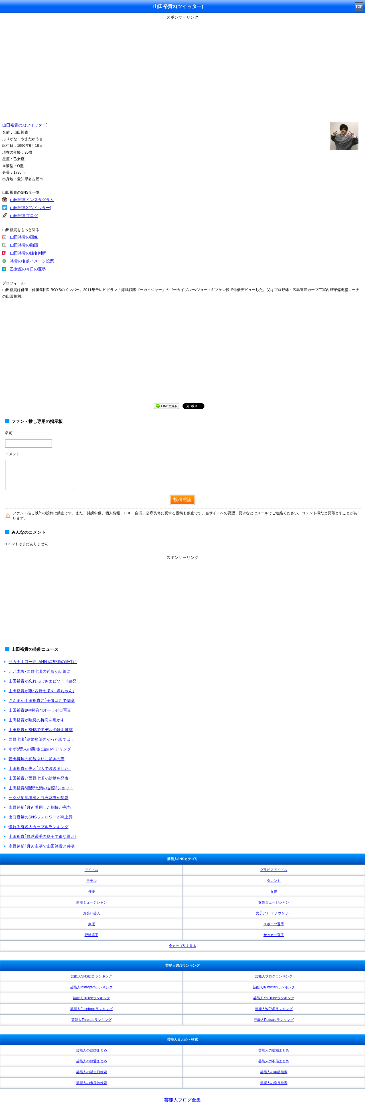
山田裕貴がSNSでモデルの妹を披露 (41, 729)
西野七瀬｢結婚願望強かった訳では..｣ (42, 739)
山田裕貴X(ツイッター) (30, 207)
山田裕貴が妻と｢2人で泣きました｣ (40, 768)
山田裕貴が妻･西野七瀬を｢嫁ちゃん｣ (41, 691)
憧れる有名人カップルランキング (38, 826)
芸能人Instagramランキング (91, 987)
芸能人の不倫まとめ (273, 1061)
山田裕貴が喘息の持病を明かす (36, 720)
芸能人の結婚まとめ (91, 1050)
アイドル (91, 870)
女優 (273, 892)
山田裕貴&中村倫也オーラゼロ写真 (40, 710)
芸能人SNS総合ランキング (91, 976)
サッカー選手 (273, 935)
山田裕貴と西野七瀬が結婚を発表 (38, 778)
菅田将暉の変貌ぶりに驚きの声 (36, 758)
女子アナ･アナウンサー (274, 913)
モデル (91, 881)
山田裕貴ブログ (24, 215)
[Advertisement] (182, 357)
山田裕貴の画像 (24, 237)
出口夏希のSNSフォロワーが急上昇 (41, 817)
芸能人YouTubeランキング (273, 998)
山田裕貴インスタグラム (32, 199)
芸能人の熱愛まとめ (91, 1061)
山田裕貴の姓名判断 (28, 253)
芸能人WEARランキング (274, 1009)
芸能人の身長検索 (273, 1083)
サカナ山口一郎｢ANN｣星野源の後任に (43, 661)
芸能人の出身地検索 (91, 1083)
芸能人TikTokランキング (91, 998)
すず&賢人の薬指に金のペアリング (40, 749)
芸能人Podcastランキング (273, 1020)
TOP (359, 7)
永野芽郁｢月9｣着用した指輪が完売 (40, 807)
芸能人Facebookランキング (91, 1009)
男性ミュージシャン (91, 902)
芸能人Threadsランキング (91, 1020)
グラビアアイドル (273, 870)
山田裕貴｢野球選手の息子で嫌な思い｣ (42, 836)
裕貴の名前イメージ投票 (32, 261)
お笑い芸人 (91, 913)
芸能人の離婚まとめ (273, 1050)
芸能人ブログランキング (274, 976)
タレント (274, 881)
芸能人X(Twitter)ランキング (274, 987)
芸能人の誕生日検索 (91, 1072)
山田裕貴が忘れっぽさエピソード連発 (42, 681)
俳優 (91, 892)
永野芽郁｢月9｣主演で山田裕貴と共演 (42, 846)
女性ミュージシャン (273, 902)
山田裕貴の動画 (24, 245)
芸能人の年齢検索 (273, 1072)
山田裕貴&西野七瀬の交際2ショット (41, 788)
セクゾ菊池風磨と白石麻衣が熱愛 (38, 797)
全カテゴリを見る (182, 946)
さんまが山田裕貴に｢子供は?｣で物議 (42, 700)
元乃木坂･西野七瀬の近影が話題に (39, 671)
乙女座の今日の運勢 (28, 269)
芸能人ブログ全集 (182, 1099)
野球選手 (91, 935)
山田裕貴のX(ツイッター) (25, 125)
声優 (91, 924)
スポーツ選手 (273, 924)
